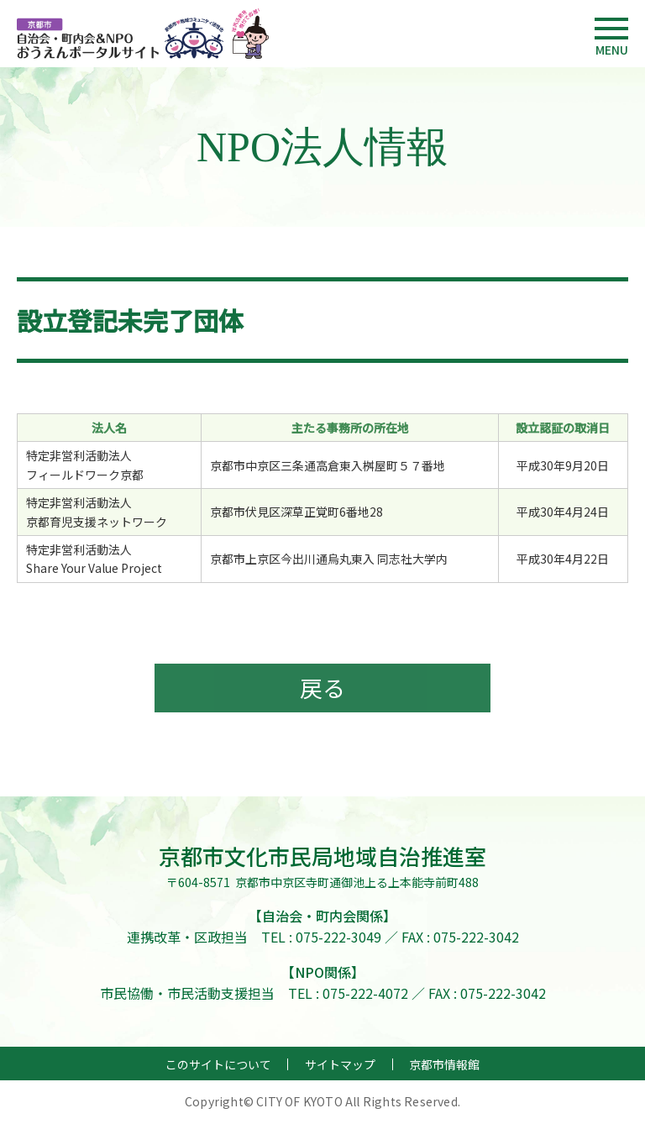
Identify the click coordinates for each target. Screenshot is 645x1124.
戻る (322, 689)
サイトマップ (340, 1066)
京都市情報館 (444, 1066)
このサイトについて (218, 1066)
